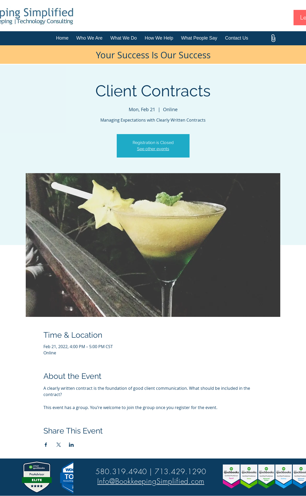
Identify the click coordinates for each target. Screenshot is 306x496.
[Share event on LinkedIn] (71, 445)
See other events (153, 148)
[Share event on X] (58, 445)
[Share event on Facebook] (45, 445)
